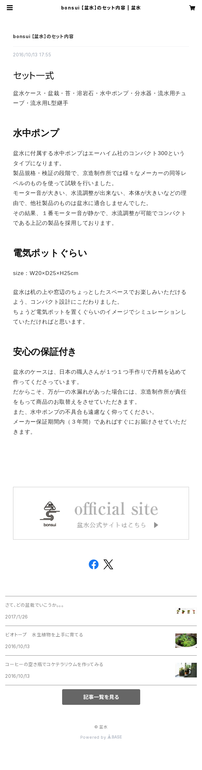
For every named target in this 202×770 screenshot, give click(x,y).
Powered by (101, 737)
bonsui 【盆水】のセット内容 (43, 36)
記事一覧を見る (101, 697)
